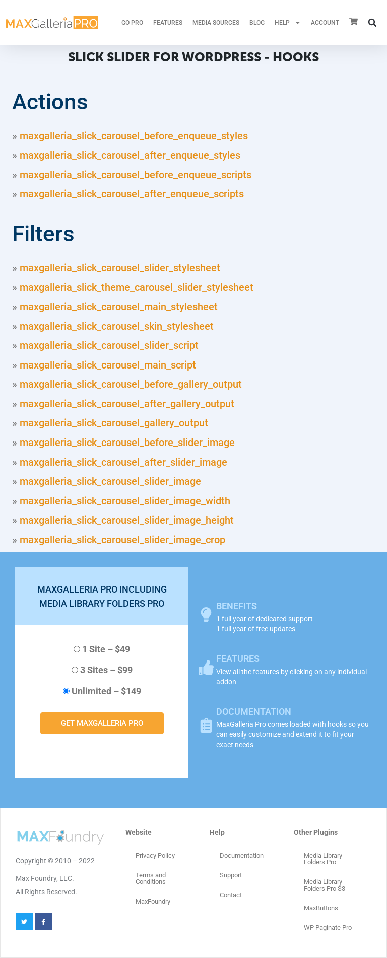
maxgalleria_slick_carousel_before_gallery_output (131, 384)
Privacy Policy (155, 855)
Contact (231, 895)
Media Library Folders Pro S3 (324, 885)
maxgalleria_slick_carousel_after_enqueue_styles (130, 155)
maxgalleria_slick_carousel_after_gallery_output (127, 404)
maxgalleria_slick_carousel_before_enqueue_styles (134, 136)
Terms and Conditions (151, 878)
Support (231, 875)
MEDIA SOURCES (215, 22)
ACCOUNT (325, 22)
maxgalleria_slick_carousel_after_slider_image (123, 462)
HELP (288, 22)
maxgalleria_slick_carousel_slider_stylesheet (120, 268)
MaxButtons (321, 908)
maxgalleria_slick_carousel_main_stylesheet (119, 307)
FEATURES (167, 22)
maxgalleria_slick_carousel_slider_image (110, 481)
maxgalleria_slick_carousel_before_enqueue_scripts (135, 175)
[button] (372, 22)
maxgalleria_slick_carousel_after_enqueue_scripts (132, 194)
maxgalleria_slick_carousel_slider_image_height (127, 520)
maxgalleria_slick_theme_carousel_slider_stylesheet (136, 287)
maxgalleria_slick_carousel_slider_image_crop (122, 540)
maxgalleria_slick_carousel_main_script (108, 365)
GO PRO (132, 22)
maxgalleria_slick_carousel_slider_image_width (125, 501)
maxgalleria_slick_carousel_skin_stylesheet (117, 326)
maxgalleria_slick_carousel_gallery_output (114, 423)
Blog (257, 22)
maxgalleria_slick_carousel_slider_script (109, 345)
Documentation (242, 855)
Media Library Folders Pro (323, 859)
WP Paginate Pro (328, 927)
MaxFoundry (153, 901)
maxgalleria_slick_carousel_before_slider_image (127, 442)
